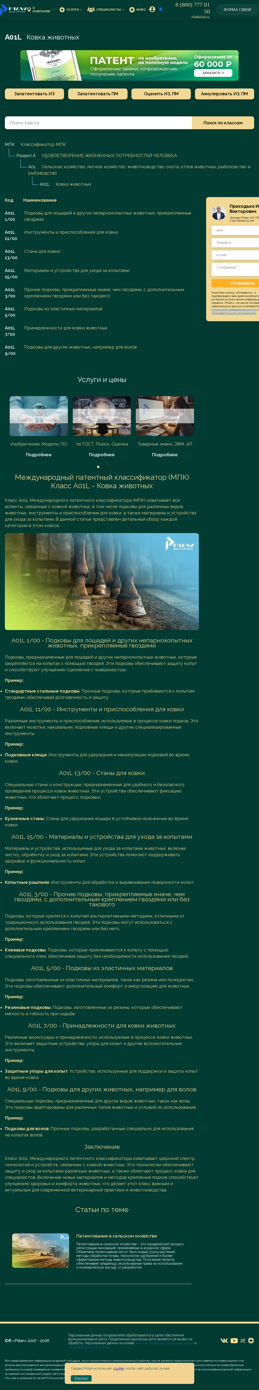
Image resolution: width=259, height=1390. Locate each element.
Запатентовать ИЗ (34, 93)
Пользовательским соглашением (233, 313)
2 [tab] (104, 467)
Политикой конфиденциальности (234, 309)
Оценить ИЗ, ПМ (161, 93)
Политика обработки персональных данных (164, 1343)
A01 (32, 166)
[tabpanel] (39, 427)
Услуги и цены (102, 379)
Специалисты (105, 9)
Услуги (70, 9)
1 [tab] (98, 467)
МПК (10, 144)
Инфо (139, 9)
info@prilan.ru (200, 16)
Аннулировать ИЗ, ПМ (225, 93)
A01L (45, 184)
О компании (40, 9)
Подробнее (39, 454)
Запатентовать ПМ (97, 93)
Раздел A (25, 155)
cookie (118, 1368)
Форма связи (237, 10)
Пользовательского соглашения (89, 1347)
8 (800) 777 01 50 (192, 8)
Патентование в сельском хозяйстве (116, 1235)
